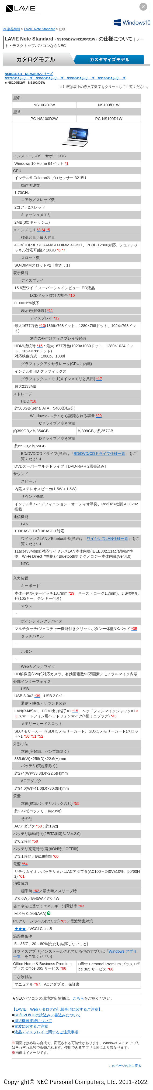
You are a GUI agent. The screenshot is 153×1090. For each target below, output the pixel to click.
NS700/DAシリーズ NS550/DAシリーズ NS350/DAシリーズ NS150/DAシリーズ (65, 78)
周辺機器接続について (33, 1021)
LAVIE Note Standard (39, 29)
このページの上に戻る (125, 1065)
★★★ (20, 929)
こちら (78, 998)
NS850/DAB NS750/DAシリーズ (29, 74)
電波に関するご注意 (31, 1026)
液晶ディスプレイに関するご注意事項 (46, 1032)
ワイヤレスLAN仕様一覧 (107, 538)
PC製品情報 (11, 29)
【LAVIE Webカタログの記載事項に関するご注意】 (57, 1009)
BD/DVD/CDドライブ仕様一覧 (99, 453)
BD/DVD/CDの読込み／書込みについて (47, 1015)
